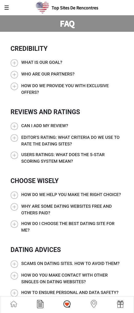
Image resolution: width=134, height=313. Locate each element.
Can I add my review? (44, 125)
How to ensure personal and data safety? (69, 292)
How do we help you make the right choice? (71, 194)
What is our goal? (41, 62)
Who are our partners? (48, 74)
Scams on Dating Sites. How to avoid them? (70, 263)
